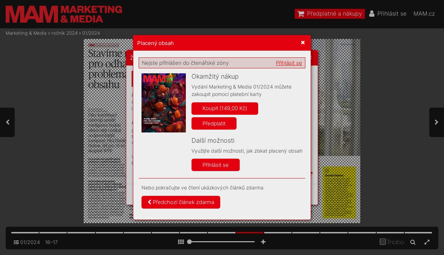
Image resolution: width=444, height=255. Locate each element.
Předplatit (214, 123)
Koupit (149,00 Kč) (224, 108)
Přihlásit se (289, 63)
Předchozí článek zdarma (181, 202)
